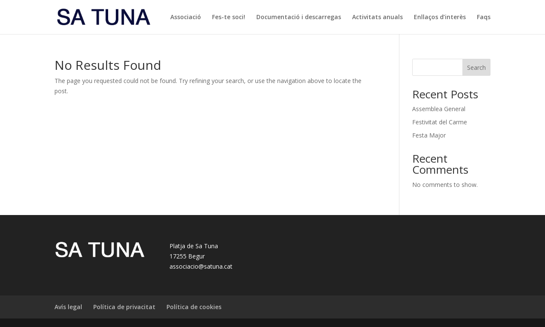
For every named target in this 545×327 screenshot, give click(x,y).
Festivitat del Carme (439, 122)
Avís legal (68, 307)
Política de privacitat (124, 307)
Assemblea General (438, 109)
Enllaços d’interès (440, 17)
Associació (185, 17)
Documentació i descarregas (298, 17)
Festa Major (429, 135)
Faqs (483, 17)
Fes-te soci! (228, 17)
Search (476, 67)
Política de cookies (193, 307)
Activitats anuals (377, 17)
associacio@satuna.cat (200, 266)
